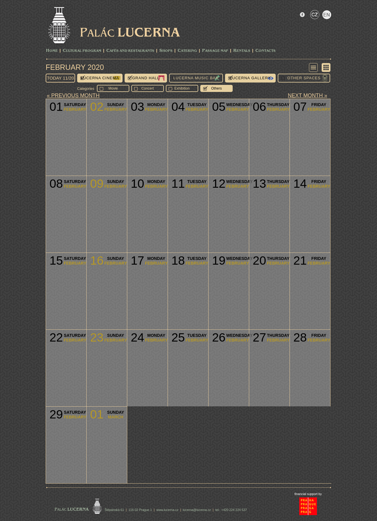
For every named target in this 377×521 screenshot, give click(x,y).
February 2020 (75, 67)
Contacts (265, 51)
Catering (187, 51)
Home (52, 51)
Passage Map (215, 51)
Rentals (241, 51)
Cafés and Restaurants (130, 51)
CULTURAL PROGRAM (82, 51)
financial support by (308, 494)
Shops (166, 51)
